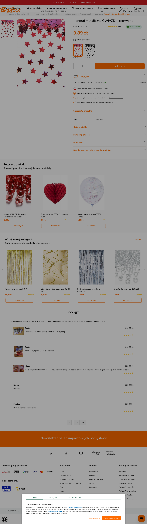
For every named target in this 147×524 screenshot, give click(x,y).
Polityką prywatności (75, 507)
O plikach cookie (74, 497)
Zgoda (34, 497)
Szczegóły (52, 497)
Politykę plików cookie (55, 511)
